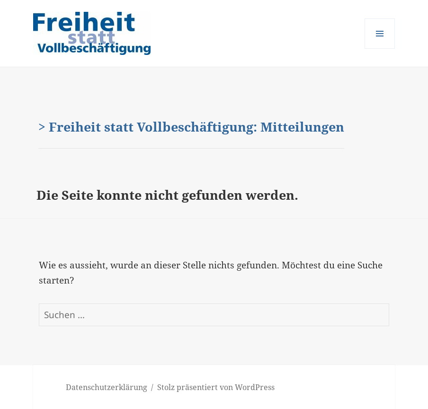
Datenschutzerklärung (106, 387)
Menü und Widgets (380, 48)
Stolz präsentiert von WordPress (216, 387)
